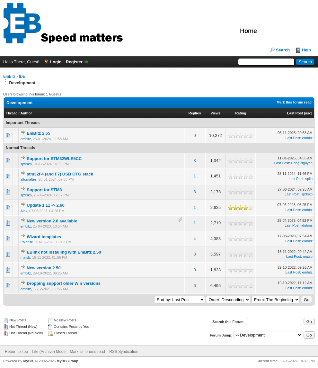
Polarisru (27, 242)
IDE (22, 76)
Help (306, 50)
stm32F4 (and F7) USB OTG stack (60, 174)
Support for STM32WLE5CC (54, 158)
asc (308, 113)
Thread (12, 113)
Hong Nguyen (302, 163)
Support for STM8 (44, 189)
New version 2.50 (44, 267)
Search (283, 50)
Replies (195, 113)
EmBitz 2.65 (38, 133)
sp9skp (26, 164)
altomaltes (29, 179)
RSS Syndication (123, 351)
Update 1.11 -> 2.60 (45, 205)
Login (55, 61)
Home (248, 31)
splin (309, 179)
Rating (240, 113)
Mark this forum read (294, 102)
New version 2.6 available (52, 221)
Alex (24, 211)
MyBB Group (67, 361)
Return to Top (16, 351)
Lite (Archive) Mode (49, 351)
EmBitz (9, 76)
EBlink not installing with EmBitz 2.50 (64, 252)
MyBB (28, 361)
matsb (25, 257)
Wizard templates (44, 236)
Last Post (295, 113)
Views (215, 113)
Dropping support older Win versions (64, 283)
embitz (26, 139)
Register (74, 61)
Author (26, 113)
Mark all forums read (87, 351)
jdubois (307, 225)
